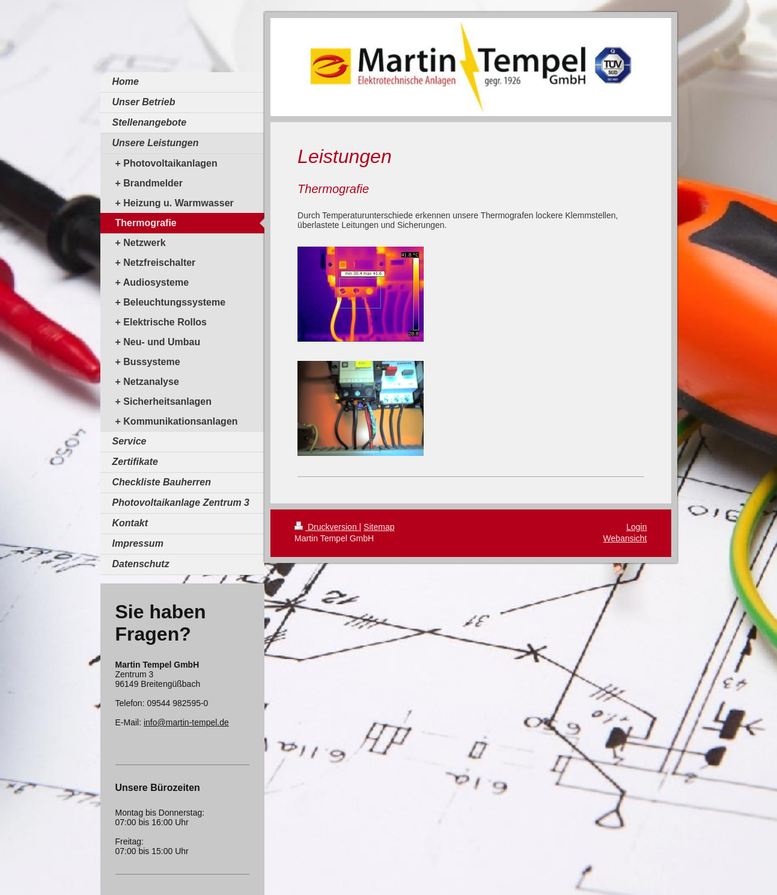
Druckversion (326, 527)
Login (636, 527)
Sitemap (379, 527)
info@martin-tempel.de (186, 722)
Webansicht (625, 538)
